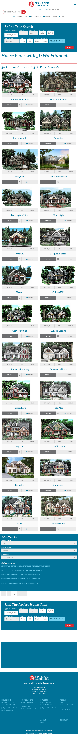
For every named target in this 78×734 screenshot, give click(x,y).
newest (5, 550)
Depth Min (36, 38)
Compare (51, 17)
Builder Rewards (45, 702)
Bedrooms (21, 30)
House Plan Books (7, 711)
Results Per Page (6, 540)
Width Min (22, 38)
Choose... (9, 41)
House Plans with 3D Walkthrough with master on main (25, 566)
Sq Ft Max (49, 30)
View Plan (9, 105)
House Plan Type (8, 38)
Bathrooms (32, 30)
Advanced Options (56, 41)
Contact (64, 720)
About (43, 720)
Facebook (53, 9)
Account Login (21, 17)
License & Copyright (66, 709)
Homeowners (27, 700)
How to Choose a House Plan (28, 703)
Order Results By (6, 547)
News (42, 722)
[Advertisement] (39, 655)
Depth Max (44, 38)
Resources (64, 700)
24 (4, 543)
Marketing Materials (46, 705)
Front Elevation (8, 557)
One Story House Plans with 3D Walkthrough (20, 574)
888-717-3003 (43, 9)
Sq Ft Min (41, 30)
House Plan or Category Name (10, 31)
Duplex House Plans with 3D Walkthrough (19, 583)
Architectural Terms (66, 705)
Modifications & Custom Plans (9, 707)
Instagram (58, 9)
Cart (62, 17)
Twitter (55, 9)
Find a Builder (25, 706)
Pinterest (50, 9)
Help (61, 707)
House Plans (6, 700)
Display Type (5, 554)
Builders (44, 700)
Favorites (36, 17)
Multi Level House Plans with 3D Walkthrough (21, 570)
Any (21, 33)
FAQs (61, 702)
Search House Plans (7, 702)
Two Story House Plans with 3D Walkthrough (20, 579)
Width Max (29, 38)
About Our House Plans (8, 705)
